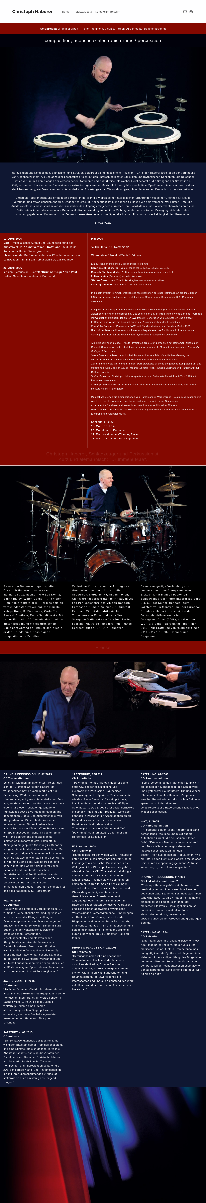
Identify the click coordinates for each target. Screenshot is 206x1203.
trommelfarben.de (155, 28)
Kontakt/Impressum (107, 11)
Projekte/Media (82, 11)
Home (65, 11)
